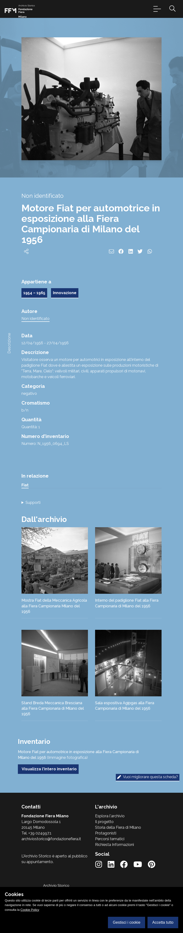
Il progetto (104, 821)
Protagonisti (105, 833)
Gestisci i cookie (126, 922)
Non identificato (35, 318)
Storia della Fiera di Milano (118, 827)
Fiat (25, 485)
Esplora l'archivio (110, 816)
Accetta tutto (162, 922)
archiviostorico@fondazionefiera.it (51, 839)
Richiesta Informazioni (114, 844)
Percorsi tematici (109, 839)
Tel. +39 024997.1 (36, 833)
